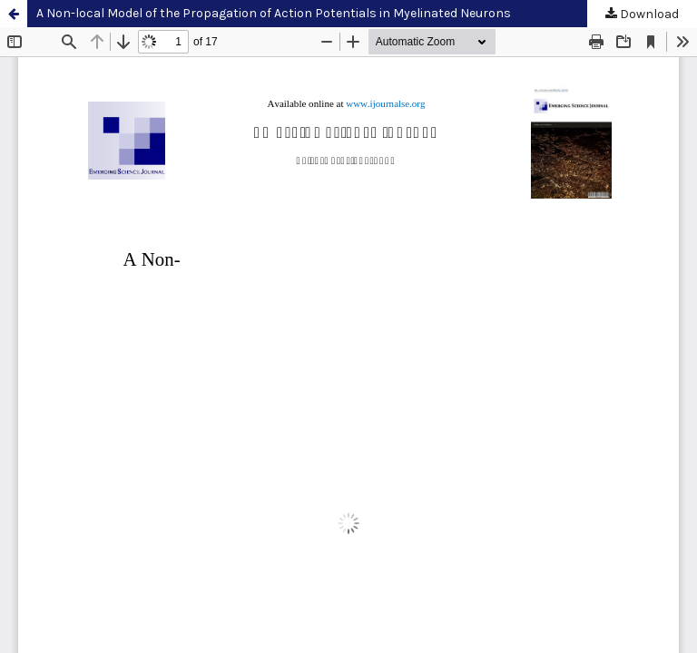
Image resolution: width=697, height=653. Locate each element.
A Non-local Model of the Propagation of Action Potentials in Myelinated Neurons (273, 13)
